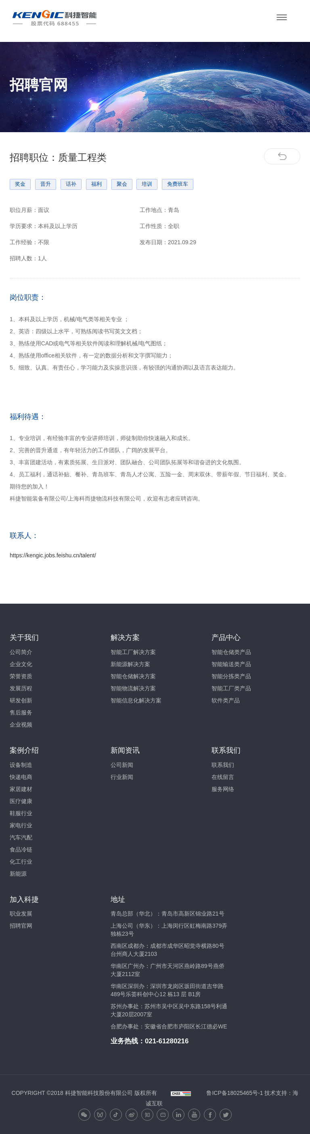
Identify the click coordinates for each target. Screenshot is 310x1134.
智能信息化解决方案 (136, 700)
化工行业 (21, 861)
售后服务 (21, 712)
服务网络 (223, 789)
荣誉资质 (21, 676)
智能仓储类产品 (231, 652)
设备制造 (21, 765)
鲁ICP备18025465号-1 (234, 1093)
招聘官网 (21, 925)
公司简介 (21, 652)
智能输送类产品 (231, 664)
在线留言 (223, 777)
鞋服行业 (21, 813)
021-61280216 (167, 1041)
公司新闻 (122, 765)
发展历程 (21, 688)
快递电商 (21, 777)
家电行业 (21, 825)
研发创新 (21, 700)
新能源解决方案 (130, 664)
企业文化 (21, 664)
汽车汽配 (21, 837)
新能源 (18, 873)
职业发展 (21, 913)
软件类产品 (226, 700)
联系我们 (223, 765)
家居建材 (21, 789)
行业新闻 (122, 777)
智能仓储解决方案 (133, 676)
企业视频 (21, 724)
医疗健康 (21, 801)
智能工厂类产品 (231, 688)
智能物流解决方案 (133, 688)
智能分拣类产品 (231, 676)
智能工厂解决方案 (133, 652)
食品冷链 (21, 849)
